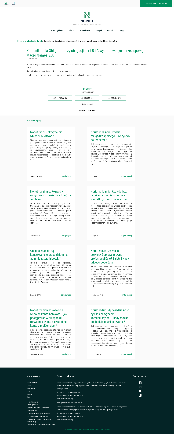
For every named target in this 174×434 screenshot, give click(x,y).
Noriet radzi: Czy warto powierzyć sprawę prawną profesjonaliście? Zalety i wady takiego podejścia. (110, 256)
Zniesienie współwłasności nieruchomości (41, 425)
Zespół (99, 30)
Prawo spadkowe (33, 405)
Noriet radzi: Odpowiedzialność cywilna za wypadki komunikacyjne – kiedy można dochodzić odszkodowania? (110, 316)
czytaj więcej (66, 176)
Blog (121, 30)
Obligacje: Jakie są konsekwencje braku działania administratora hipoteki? (49, 254)
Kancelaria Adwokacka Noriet (29, 41)
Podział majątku (32, 402)
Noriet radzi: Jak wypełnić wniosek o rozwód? (46, 134)
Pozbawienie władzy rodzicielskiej (38, 414)
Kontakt (110, 30)
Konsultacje (85, 30)
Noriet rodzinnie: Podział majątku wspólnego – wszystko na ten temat (110, 136)
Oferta (71, 30)
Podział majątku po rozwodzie (37, 416)
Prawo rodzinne (32, 411)
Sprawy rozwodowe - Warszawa (38, 408)
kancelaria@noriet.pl (67, 398)
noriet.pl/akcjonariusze (75, 403)
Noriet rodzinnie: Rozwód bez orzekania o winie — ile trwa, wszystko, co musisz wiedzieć (109, 195)
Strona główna (57, 30)
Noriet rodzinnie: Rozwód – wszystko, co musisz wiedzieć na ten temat (50, 195)
